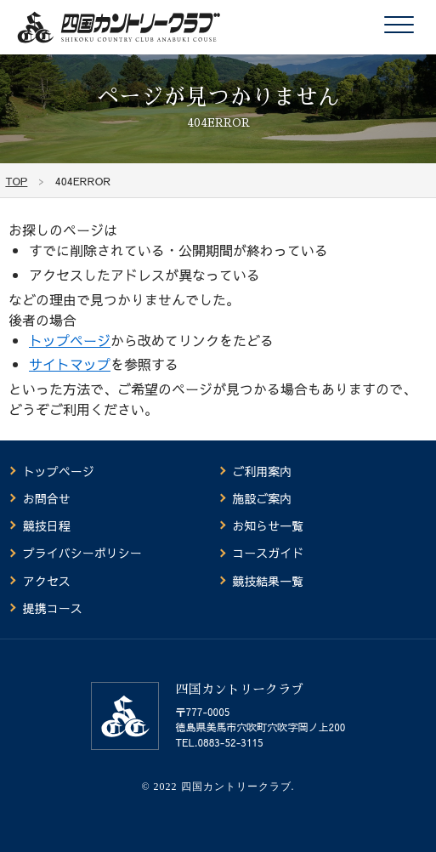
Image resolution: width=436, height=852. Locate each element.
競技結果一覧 (267, 580)
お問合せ (47, 498)
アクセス (47, 580)
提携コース (52, 607)
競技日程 (47, 525)
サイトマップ (69, 364)
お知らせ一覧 (267, 525)
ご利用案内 (262, 471)
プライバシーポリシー (82, 552)
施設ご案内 (262, 498)
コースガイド (267, 552)
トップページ (69, 340)
